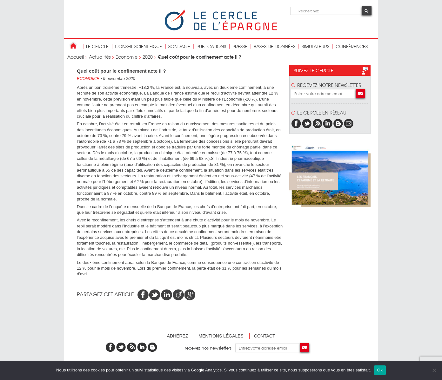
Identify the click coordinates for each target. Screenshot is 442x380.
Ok (380, 370)
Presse (239, 46)
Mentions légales (221, 335)
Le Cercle (97, 46)
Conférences (352, 46)
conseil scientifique (138, 46)
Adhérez (177, 335)
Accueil (75, 57)
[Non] (434, 370)
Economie (126, 57)
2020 (148, 57)
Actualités (99, 57)
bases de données (274, 46)
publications (211, 46)
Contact (264, 335)
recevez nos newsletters (210, 348)
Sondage (179, 46)
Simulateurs (315, 46)
